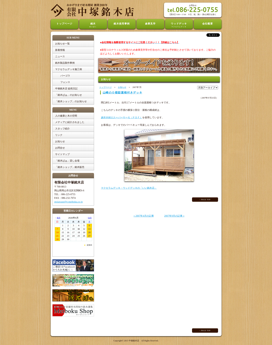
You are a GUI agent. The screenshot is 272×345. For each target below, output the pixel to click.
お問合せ (60, 147)
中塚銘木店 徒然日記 (66, 88)
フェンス (65, 82)
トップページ (64, 23)
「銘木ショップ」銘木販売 (69, 167)
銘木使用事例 (122, 23)
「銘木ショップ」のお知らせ (71, 101)
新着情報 (60, 50)
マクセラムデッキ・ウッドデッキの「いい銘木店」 (129, 187)
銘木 (93, 25)
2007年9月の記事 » (174, 215)
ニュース (60, 56)
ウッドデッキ (179, 25)
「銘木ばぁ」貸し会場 (67, 160)
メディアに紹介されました (69, 122)
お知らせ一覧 (62, 43)
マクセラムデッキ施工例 (68, 69)
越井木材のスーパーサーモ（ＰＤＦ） (121, 117)
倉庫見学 (150, 23)
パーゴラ (65, 75)
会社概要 (207, 23)
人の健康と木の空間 (66, 115)
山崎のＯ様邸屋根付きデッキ (122, 92)
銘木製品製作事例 (65, 62)
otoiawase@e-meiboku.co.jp (68, 201)
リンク (58, 135)
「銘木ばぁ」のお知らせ (68, 94)
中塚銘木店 (134, 340)
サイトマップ (62, 154)
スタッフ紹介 (62, 128)
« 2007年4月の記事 (144, 215)
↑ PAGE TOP (205, 200)
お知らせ (60, 141)
